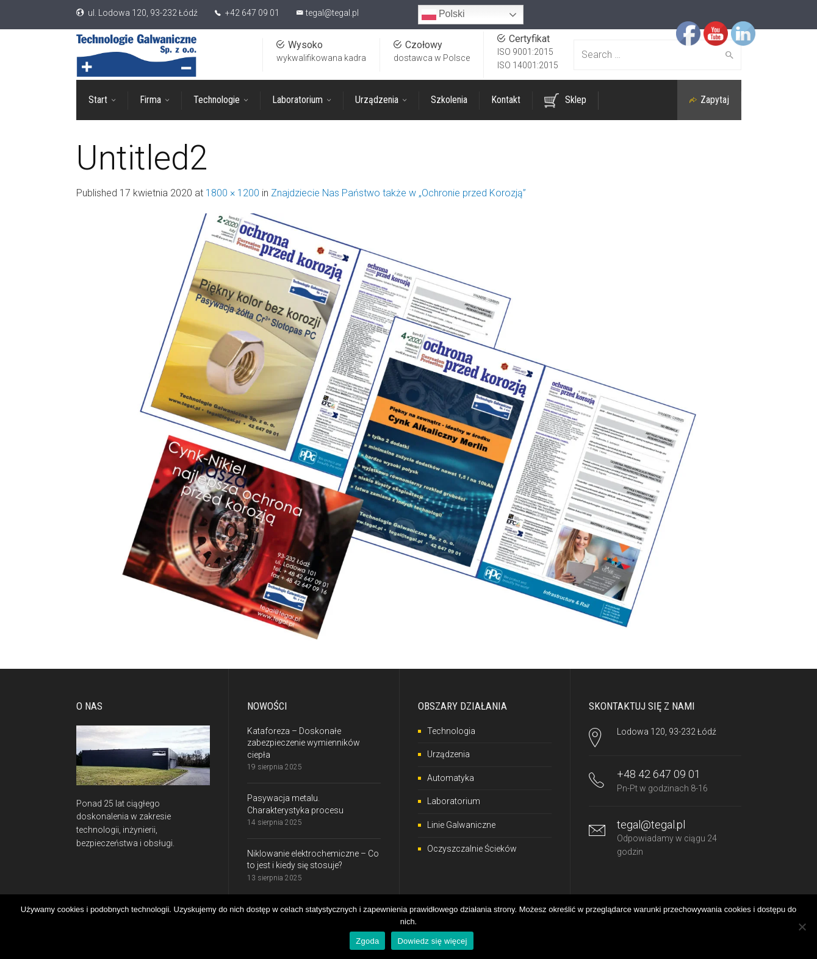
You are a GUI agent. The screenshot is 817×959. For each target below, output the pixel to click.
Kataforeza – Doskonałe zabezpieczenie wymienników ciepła (303, 743)
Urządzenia (448, 754)
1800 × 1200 (232, 193)
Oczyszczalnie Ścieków (472, 849)
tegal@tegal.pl (332, 13)
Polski (443, 14)
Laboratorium (453, 801)
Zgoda (367, 941)
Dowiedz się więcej (432, 941)
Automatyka (450, 778)
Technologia (451, 731)
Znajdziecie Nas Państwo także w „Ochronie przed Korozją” (398, 193)
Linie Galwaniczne (461, 825)
